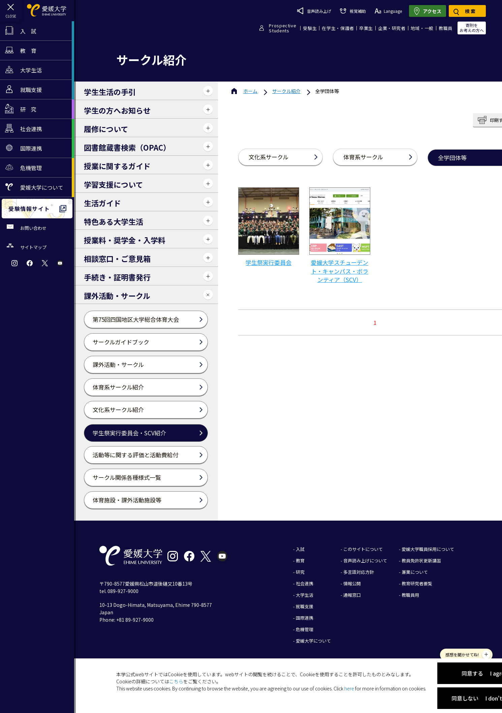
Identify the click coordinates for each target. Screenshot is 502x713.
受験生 (310, 28)
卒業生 (366, 28)
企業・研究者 (392, 28)
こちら (176, 681)
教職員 (445, 28)
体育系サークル (363, 157)
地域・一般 (422, 28)
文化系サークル (268, 157)
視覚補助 (353, 11)
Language (388, 11)
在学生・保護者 (338, 28)
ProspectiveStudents (282, 28)
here (349, 688)
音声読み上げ (314, 10)
